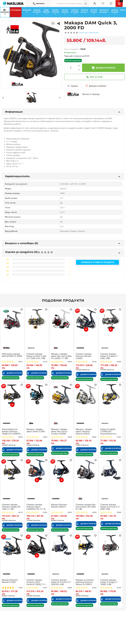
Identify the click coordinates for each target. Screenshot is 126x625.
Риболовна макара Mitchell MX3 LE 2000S (12, 355)
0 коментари (83, 32)
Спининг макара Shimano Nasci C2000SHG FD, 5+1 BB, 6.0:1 (36, 506)
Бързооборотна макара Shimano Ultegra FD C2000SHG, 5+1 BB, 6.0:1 (12, 431)
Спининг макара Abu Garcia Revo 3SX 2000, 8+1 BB (86, 506)
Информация (62, 111)
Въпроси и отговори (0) (62, 243)
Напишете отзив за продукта (97, 262)
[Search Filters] (71, 3)
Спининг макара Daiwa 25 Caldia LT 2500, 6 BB (108, 356)
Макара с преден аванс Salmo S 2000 (35, 430)
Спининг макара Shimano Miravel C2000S (83, 356)
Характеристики (62, 176)
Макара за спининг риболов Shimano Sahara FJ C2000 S (85, 582)
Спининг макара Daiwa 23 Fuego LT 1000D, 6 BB (108, 582)
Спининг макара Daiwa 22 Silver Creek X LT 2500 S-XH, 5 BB (36, 356)
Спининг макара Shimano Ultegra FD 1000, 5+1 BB (11, 506)
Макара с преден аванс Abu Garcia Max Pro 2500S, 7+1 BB (61, 356)
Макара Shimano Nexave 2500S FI (59, 505)
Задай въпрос (94, 32)
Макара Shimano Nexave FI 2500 (10, 581)
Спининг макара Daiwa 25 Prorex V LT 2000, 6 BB (110, 506)
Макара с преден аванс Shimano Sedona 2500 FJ (84, 431)
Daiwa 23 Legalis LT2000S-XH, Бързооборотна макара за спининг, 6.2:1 (109, 431)
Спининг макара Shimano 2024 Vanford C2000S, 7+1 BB (36, 582)
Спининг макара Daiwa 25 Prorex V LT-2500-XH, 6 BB (61, 582)
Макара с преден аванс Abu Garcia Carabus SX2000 (59, 431)
